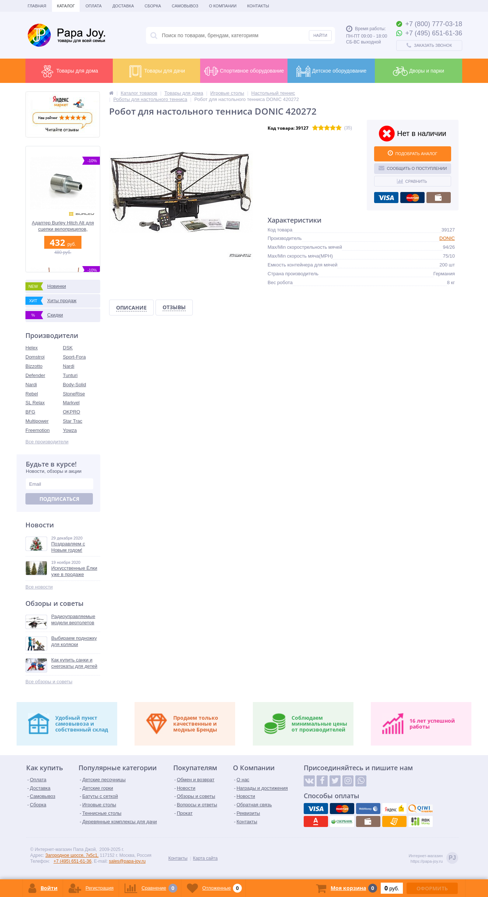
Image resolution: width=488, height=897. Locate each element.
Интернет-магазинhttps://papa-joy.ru (433, 858)
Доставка (123, 6)
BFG (30, 412)
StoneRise (74, 394)
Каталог (66, 6)
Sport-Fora (74, 357)
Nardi (68, 366)
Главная (37, 6)
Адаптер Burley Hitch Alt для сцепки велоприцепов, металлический (63, 226)
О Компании (223, 6)
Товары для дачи (156, 71)
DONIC (447, 238)
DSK (68, 347)
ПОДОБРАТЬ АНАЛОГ (412, 153)
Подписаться (59, 498)
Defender (35, 375)
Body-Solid (74, 384)
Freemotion (37, 430)
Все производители (47, 441)
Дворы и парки (418, 71)
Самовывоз (185, 6)
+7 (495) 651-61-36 (72, 861)
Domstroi (35, 357)
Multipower (37, 421)
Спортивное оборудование (244, 71)
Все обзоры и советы (48, 681)
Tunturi (70, 375)
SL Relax (35, 402)
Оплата (94, 6)
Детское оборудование (331, 71)
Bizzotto (33, 366)
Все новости (39, 587)
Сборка (152, 6)
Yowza (70, 430)
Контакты (258, 6)
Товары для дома (69, 71)
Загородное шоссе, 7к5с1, (71, 855)
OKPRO (71, 412)
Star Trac (73, 421)
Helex (31, 347)
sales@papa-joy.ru (127, 861)
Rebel (31, 394)
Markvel (71, 402)
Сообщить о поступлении (413, 168)
